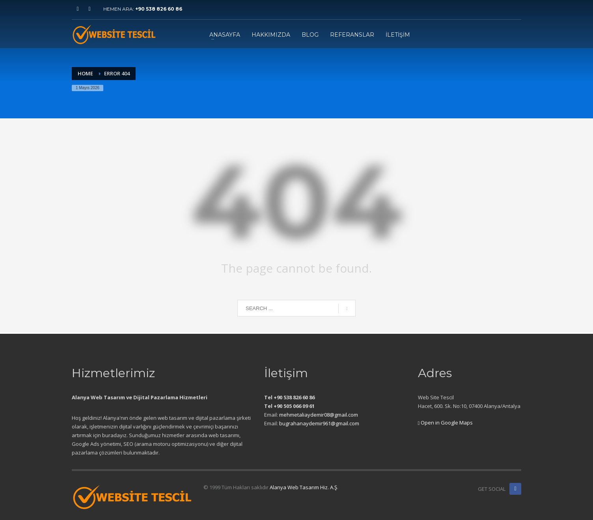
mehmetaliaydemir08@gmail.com (318, 414)
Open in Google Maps (445, 422)
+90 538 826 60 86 (158, 9)
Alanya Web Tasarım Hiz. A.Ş (303, 487)
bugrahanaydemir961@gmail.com (319, 423)
